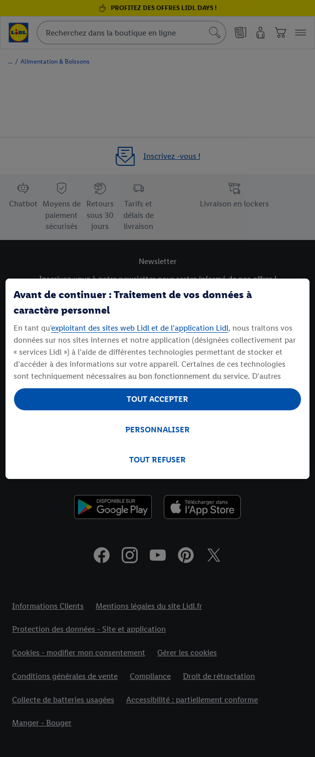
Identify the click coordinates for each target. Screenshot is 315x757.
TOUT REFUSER (157, 459)
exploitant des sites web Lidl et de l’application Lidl (139, 328)
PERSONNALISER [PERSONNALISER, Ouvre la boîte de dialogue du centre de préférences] (157, 429)
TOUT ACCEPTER (157, 399)
